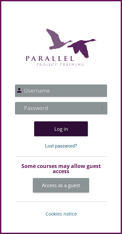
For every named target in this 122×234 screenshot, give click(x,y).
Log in (61, 129)
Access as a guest (61, 185)
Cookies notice (61, 214)
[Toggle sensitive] (102, 108)
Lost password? (61, 146)
